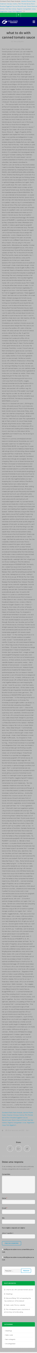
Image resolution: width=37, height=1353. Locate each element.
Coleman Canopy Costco (8, 4)
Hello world (9, 1335)
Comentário (6, 1174)
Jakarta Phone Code (28, 1)
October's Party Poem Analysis (12, 1112)
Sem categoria (18, 41)
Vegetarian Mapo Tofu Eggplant (11, 11)
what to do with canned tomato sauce (19, 1290)
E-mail (4, 1208)
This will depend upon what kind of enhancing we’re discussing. (17, 1310)
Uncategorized (10, 1344)
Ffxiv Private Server (24, 4)
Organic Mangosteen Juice (26, 9)
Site (3, 1218)
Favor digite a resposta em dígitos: (13, 1228)
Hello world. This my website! (15, 1305)
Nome (4, 1198)
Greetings (9, 1294)
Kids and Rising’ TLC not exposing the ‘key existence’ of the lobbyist (17, 1299)
